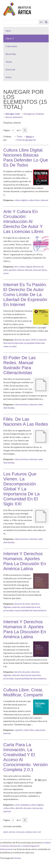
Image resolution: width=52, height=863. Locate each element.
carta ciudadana (21, 804)
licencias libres (40, 270)
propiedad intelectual (34, 343)
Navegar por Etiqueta (34, 113)
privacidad (8, 610)
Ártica (9, 77)
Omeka (17, 858)
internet (44, 200)
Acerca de (10, 69)
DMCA (34, 339)
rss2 (39, 831)
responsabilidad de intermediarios (30, 610)
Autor (29, 136)
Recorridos (11, 54)
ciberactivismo (21, 404)
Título (19, 136)
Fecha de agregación (26, 139)
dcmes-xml (14, 831)
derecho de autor (22, 339)
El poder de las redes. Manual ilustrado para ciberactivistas (19, 365)
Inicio (8, 30)
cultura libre (34, 200)
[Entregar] (46, 22)
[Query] (21, 22)
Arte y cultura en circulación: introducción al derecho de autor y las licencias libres (23, 221)
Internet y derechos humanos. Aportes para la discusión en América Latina (24, 561)
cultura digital (20, 200)
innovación (37, 808)
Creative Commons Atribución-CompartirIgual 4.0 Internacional (25, 845)
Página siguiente (24, 130)
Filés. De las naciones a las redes (25, 422)
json (22, 831)
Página (9, 130)
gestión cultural (16, 270)
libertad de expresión (13, 343)
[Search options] (41, 22)
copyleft (18, 730)
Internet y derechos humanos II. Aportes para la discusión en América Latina (24, 629)
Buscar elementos (14, 117)
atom (5, 831)
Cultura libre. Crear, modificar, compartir (23, 692)
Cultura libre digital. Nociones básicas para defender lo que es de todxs (25, 157)
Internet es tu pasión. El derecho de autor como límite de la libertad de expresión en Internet (25, 294)
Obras (9, 38)
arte (16, 266)
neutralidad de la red (30, 607)
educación (40, 730)
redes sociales (10, 346)
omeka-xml (30, 831)
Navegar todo (13, 113)
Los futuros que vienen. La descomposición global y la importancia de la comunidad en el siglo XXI (21, 488)
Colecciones (11, 46)
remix (6, 273)
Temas (9, 61)
